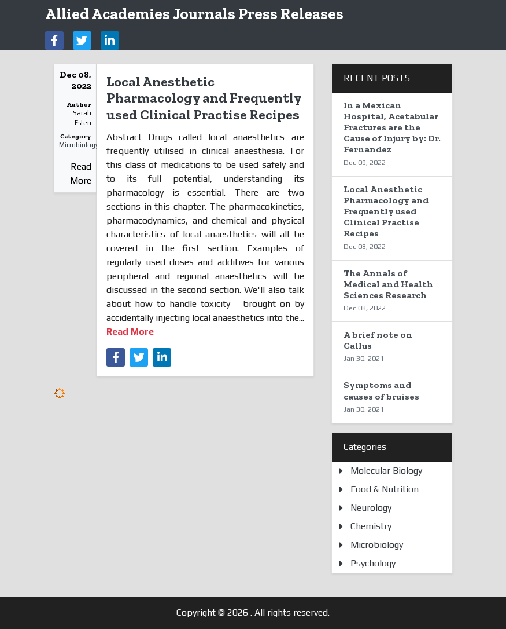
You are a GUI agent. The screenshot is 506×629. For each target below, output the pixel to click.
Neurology (370, 507)
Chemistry (370, 526)
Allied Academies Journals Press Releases (194, 13)
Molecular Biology (386, 470)
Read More (80, 173)
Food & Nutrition (384, 489)
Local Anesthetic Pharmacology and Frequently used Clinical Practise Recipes (203, 98)
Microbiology (78, 144)
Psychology (373, 563)
